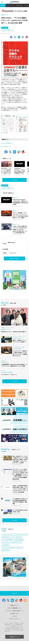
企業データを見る (14, 265)
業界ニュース (5, 15)
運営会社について (14, 612)
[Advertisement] (12, 186)
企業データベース (10, 5)
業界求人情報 (19, 5)
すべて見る (14, 180)
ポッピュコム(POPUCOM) (7, 546)
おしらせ (14, 622)
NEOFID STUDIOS (5, 556)
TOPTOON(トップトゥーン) (8, 543)
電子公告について (14, 620)
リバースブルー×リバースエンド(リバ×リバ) (11, 549)
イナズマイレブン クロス (7, 541)
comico (3, 30)
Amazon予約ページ (6, 146)
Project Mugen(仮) (19, 546)
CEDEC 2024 (18, 543)
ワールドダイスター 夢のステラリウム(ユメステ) (12, 554)
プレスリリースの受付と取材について (14, 617)
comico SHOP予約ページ (7, 143)
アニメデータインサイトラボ (21, 541)
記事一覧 (2, 5)
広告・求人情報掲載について (15, 614)
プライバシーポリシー (14, 625)
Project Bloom (5, 551)
